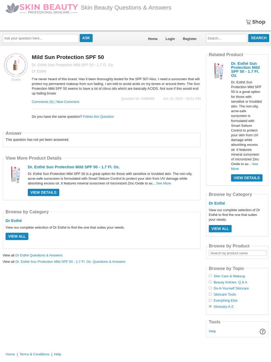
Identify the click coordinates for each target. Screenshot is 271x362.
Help (212, 331)
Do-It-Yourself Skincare (231, 288)
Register (190, 39)
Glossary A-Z (223, 307)
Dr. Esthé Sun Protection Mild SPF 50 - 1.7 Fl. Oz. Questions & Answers (70, 262)
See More (163, 183)
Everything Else (225, 300)
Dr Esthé (14, 220)
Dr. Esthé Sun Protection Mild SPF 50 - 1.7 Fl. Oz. (74, 167)
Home (152, 39)
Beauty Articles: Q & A (230, 282)
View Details (43, 192)
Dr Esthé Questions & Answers (38, 255)
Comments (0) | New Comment (55, 102)
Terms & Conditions (34, 354)
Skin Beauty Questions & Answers (88, 7)
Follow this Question (98, 117)
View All (17, 236)
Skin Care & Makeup (229, 276)
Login (170, 39)
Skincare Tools (225, 294)
